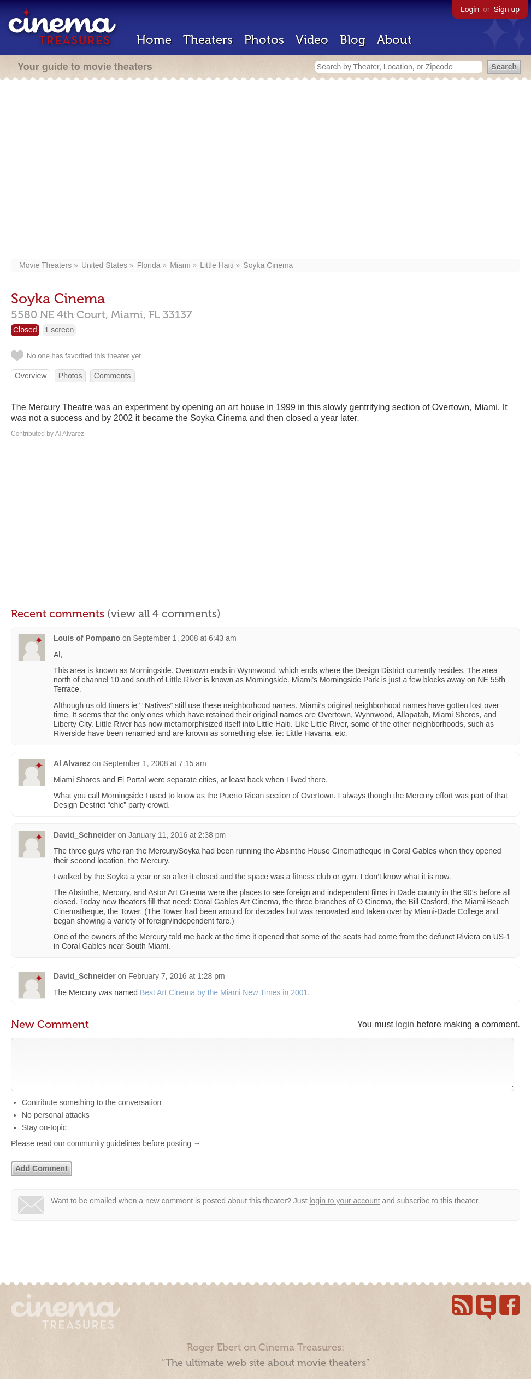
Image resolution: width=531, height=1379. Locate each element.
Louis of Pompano (87, 638)
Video (312, 39)
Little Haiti (216, 265)
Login (470, 9)
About (394, 39)
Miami (180, 265)
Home (154, 39)
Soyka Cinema (268, 265)
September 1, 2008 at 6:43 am (184, 638)
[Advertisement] (265, 170)
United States (104, 265)
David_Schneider (85, 835)
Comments (112, 375)
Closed (25, 329)
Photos (264, 39)
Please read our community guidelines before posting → (106, 1154)
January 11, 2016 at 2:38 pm (177, 835)
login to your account (344, 1211)
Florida (149, 265)
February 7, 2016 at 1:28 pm (176, 976)
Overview (30, 375)
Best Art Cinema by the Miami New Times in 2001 (224, 992)
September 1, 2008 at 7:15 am (154, 763)
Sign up (507, 9)
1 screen (59, 329)
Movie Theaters (45, 265)
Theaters (208, 39)
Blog (352, 39)
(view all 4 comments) (164, 613)
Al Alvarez (72, 763)
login (405, 1024)
